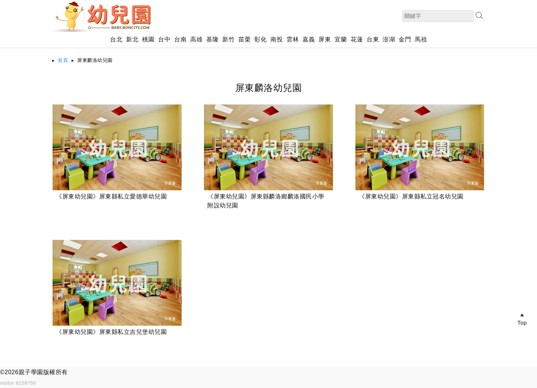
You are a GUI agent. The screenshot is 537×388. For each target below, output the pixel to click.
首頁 (63, 60)
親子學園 (31, 372)
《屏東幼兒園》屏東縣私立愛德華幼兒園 (111, 196)
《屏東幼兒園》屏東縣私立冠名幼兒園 (411, 196)
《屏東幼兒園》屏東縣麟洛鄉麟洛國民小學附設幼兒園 (265, 201)
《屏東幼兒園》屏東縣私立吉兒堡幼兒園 (111, 332)
